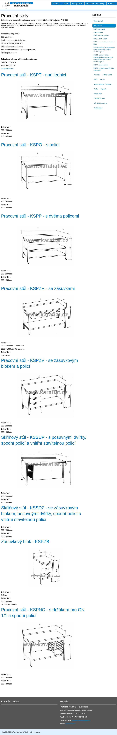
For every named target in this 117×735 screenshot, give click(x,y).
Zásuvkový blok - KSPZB (25, 541)
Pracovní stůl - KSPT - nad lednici (33, 74)
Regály (102, 79)
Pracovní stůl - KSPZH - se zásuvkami (38, 288)
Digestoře (103, 89)
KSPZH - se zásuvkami (100, 39)
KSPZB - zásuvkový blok (101, 65)
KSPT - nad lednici (99, 29)
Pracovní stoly (98, 26)
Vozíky (96, 89)
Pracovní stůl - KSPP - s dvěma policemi (40, 216)
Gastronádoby (98, 108)
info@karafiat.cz (7, 69)
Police (95, 79)
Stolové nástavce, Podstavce (102, 84)
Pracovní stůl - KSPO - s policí (30, 144)
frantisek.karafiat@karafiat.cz (81, 720)
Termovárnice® (98, 21)
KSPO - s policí (98, 32)
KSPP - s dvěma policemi (101, 35)
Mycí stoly (97, 75)
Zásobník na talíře (99, 98)
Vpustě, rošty (98, 93)
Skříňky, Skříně (107, 75)
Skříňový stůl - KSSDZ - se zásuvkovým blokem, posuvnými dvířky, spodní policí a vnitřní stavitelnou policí (41, 513)
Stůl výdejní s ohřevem (100, 103)
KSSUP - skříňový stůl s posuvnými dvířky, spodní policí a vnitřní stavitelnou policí (104, 50)
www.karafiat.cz (70, 724)
